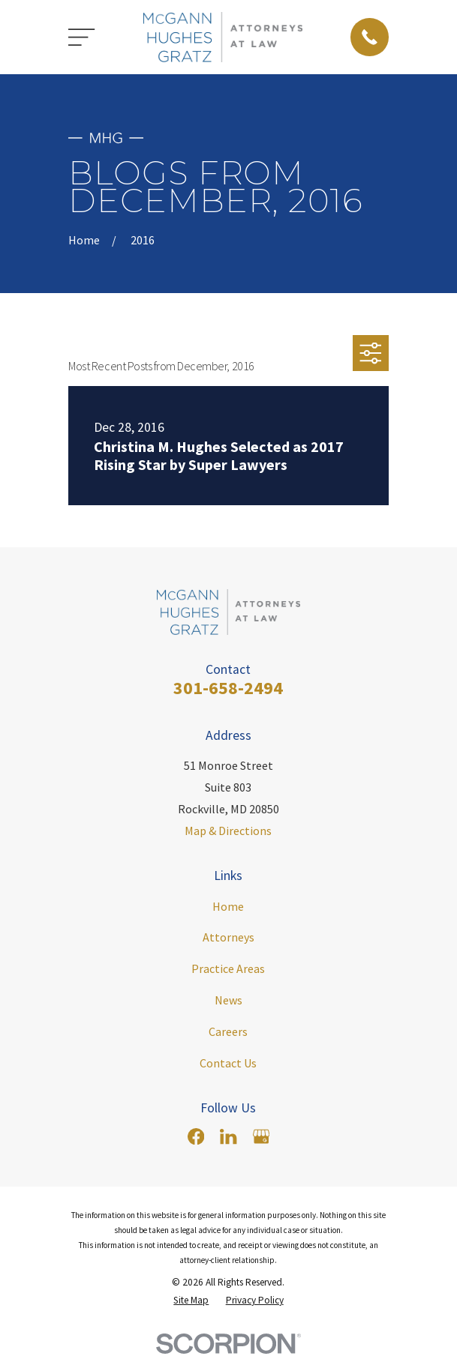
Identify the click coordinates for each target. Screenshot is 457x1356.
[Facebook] (196, 1136)
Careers (228, 1031)
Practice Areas (228, 968)
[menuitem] (191, 1301)
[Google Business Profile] (261, 1136)
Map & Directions (228, 830)
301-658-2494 (228, 687)
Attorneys (228, 936)
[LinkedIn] (228, 1136)
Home (228, 906)
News (228, 999)
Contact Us (228, 1062)
